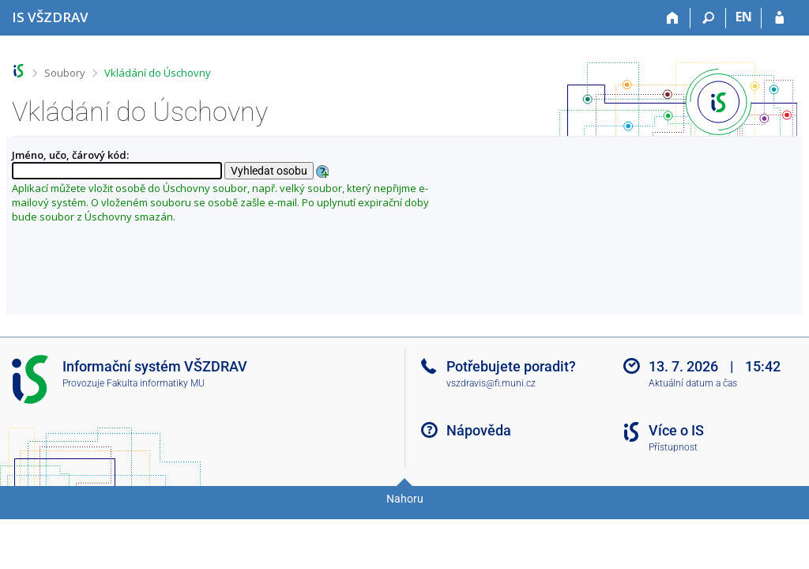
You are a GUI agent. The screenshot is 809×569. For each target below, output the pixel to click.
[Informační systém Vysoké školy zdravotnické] (50, 17)
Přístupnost (673, 447)
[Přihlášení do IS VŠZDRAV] (779, 18)
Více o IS (676, 430)
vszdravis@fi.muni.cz (491, 383)
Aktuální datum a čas (693, 383)
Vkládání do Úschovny (157, 73)
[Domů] (672, 18)
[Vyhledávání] (708, 18)
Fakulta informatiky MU (156, 383)
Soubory (64, 73)
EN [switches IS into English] (744, 16)
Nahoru (404, 498)
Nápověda (478, 430)
